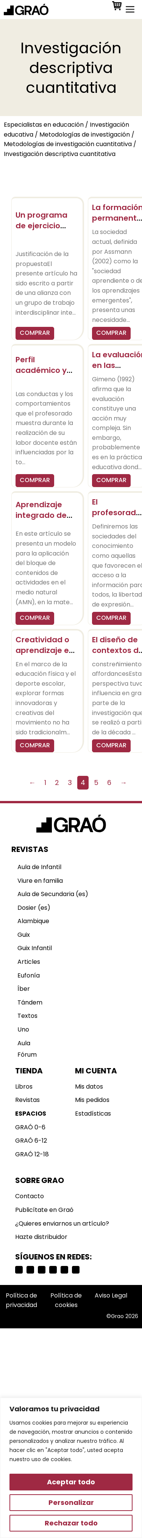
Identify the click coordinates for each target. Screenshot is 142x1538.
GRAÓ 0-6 (30, 1127)
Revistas (27, 1099)
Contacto (29, 1196)
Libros (24, 1086)
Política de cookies (66, 1300)
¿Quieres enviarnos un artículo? (62, 1223)
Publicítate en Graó (44, 1209)
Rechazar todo (71, 1523)
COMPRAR (35, 332)
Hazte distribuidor (41, 1236)
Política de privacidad (21, 1300)
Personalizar (71, 1502)
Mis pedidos (92, 1099)
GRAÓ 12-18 (32, 1154)
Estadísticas (93, 1113)
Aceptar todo (71, 1482)
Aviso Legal (111, 1295)
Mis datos (89, 1086)
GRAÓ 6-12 (31, 1140)
